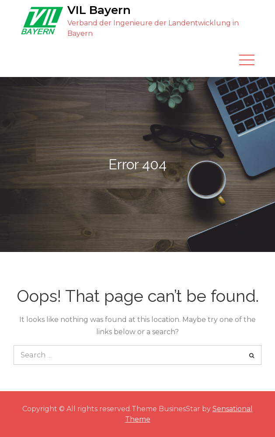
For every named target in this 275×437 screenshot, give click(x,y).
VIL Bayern (99, 10)
